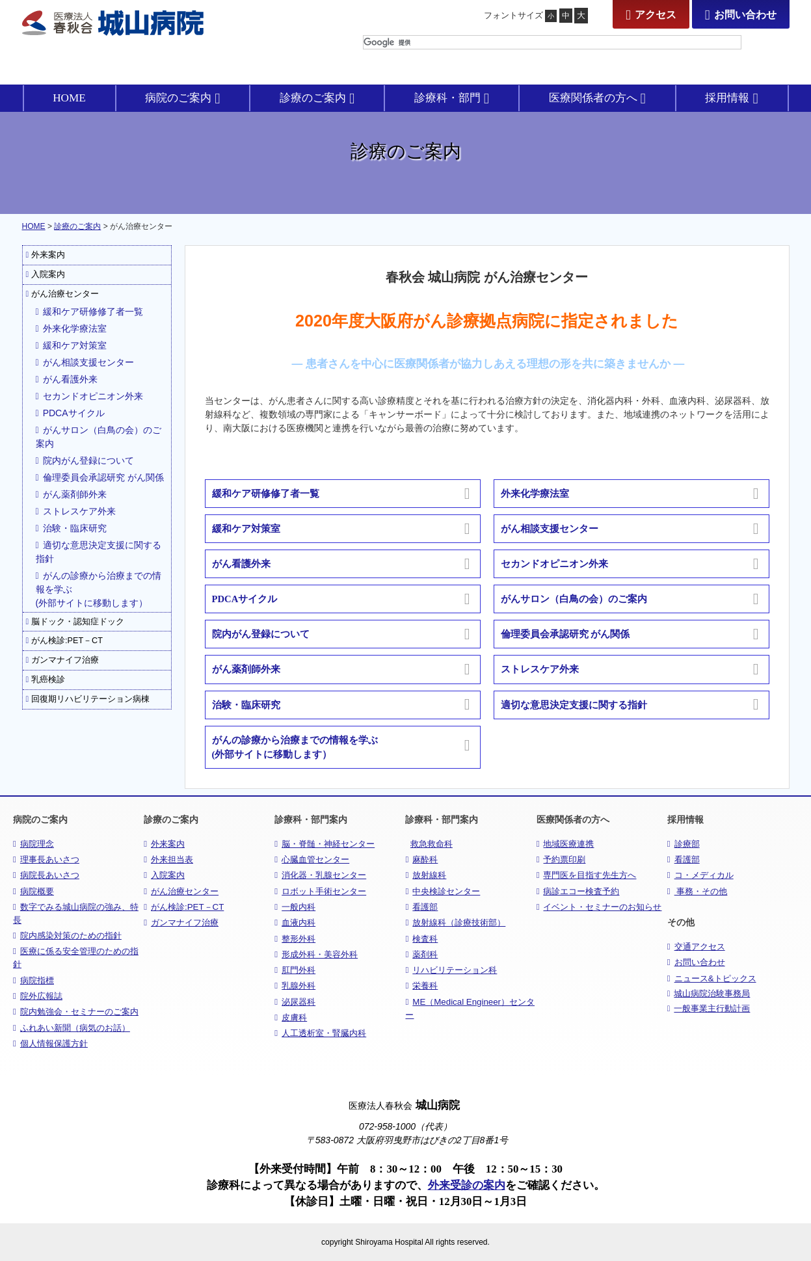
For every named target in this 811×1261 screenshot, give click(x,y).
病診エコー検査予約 (578, 891)
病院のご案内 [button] (182, 98)
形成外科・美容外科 (316, 954)
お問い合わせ (741, 14)
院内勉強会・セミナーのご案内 (76, 1011)
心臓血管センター (311, 859)
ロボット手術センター (320, 891)
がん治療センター (63, 294)
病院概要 (33, 891)
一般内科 (294, 907)
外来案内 (46, 254)
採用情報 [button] (731, 98)
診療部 (683, 844)
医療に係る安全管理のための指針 (76, 957)
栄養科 (421, 985)
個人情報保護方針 (50, 1043)
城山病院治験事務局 (709, 993)
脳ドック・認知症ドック (75, 621)
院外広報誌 (37, 996)
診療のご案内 (77, 226)
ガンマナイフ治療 (63, 660)
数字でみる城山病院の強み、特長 (76, 913)
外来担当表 (168, 859)
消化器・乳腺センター (320, 875)
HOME (69, 98)
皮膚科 (290, 1017)
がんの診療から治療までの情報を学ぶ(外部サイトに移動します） (98, 589)
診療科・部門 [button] (451, 98)
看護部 (421, 907)
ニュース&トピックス (711, 978)
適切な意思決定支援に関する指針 (98, 552)
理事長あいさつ (46, 859)
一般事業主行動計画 (709, 1008)
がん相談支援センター (85, 362)
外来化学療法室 (71, 328)
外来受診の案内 (466, 1185)
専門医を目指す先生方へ (587, 875)
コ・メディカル (700, 875)
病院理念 (33, 844)
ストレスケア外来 (76, 511)
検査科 (421, 939)
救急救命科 (431, 844)
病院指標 (33, 980)
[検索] (552, 42)
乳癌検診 (46, 679)
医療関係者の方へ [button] (597, 98)
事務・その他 (697, 891)
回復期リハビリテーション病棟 (88, 699)
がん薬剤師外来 (71, 494)
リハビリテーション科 (451, 970)
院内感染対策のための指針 (67, 935)
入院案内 (46, 274)
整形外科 (294, 939)
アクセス (651, 14)
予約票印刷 (561, 859)
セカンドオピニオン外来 (89, 396)
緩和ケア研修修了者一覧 (89, 311)
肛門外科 (294, 970)
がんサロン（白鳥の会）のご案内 (98, 437)
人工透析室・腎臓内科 (320, 1033)
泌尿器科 (294, 1002)
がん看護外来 (67, 379)
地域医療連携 (565, 844)
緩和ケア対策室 (71, 345)
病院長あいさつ (46, 875)
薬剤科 (421, 954)
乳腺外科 (294, 985)
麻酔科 (421, 859)
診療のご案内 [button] (317, 98)
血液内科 (294, 922)
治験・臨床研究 (71, 528)
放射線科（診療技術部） (455, 922)
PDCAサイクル (70, 413)
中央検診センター (442, 891)
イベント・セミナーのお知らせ (599, 907)
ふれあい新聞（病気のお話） (71, 1028)
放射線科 (425, 875)
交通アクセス (696, 946)
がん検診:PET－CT (64, 640)
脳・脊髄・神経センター (324, 844)
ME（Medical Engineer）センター (470, 1008)
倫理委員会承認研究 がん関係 (100, 477)
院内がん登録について (85, 460)
